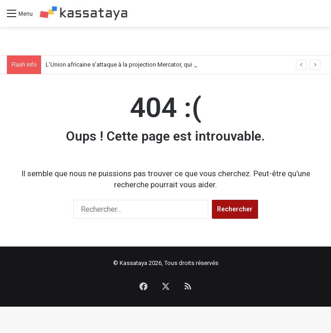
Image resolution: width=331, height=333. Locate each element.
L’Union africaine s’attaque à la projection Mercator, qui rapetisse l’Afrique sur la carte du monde (173, 64)
